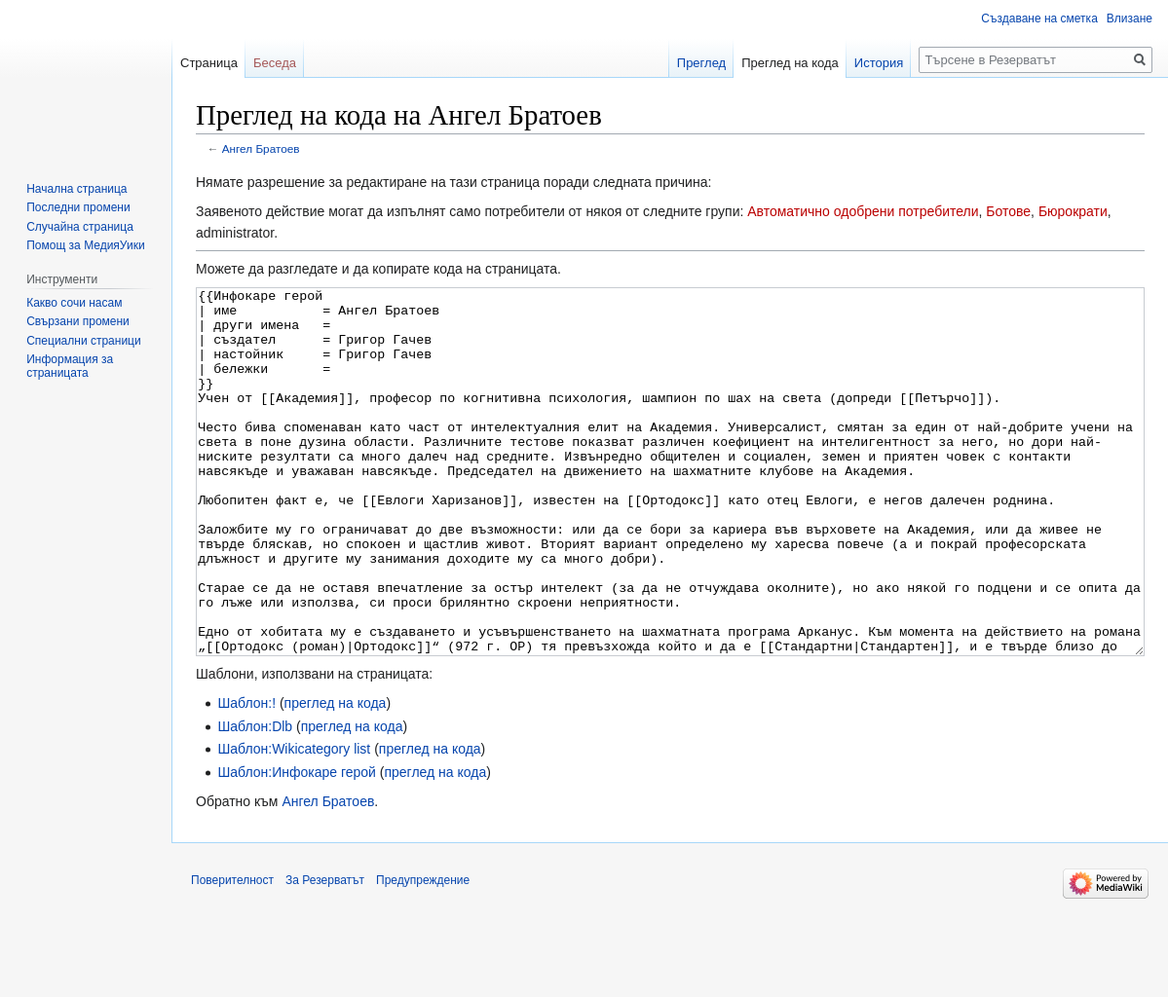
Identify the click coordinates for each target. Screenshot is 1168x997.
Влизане (1129, 18)
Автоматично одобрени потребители (862, 211)
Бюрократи (1073, 211)
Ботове (1008, 211)
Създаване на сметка (1039, 18)
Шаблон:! (246, 776)
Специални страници (83, 341)
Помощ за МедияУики (85, 245)
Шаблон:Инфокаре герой (296, 845)
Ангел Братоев (261, 148)
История (878, 62)
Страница (209, 62)
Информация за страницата (69, 366)
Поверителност (232, 953)
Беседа (274, 62)
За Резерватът (324, 953)
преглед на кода (335, 776)
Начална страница (76, 189)
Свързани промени (78, 321)
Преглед (701, 62)
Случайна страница (79, 227)
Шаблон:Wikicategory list (293, 822)
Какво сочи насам (74, 303)
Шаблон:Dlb (254, 799)
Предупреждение (423, 953)
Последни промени (78, 207)
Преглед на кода (790, 62)
